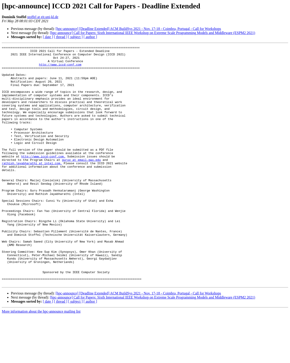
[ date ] (48, 37)
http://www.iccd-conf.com (60, 68)
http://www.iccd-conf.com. (43, 179)
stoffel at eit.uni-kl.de (42, 17)
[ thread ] (60, 37)
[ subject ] (75, 37)
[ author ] (90, 37)
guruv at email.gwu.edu (81, 183)
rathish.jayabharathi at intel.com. (32, 187)
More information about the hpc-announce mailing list (41, 359)
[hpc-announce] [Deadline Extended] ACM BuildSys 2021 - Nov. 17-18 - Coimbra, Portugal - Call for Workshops (138, 29)
